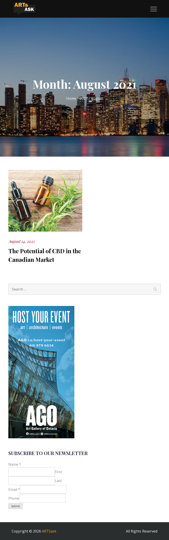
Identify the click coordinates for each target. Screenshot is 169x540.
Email (14, 489)
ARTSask (49, 531)
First (58, 471)
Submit (15, 506)
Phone (13, 498)
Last (58, 480)
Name (14, 464)
